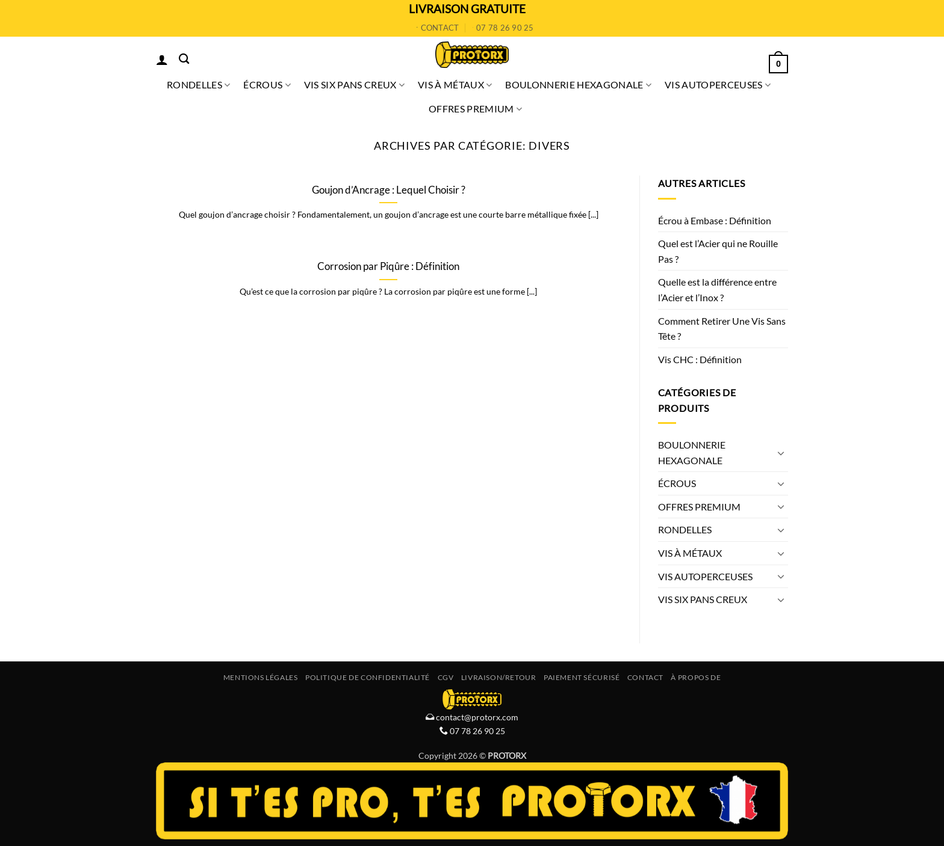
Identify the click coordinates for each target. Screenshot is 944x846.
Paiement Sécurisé (582, 677)
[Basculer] (781, 453)
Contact (645, 677)
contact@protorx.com (476, 717)
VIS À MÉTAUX (455, 85)
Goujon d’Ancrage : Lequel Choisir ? (388, 190)
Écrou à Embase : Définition (714, 220)
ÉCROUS (266, 85)
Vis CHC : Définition (700, 359)
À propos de (696, 677)
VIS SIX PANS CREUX (354, 85)
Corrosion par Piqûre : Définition (388, 266)
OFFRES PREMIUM (475, 109)
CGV (446, 677)
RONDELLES (198, 85)
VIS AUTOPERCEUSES (718, 85)
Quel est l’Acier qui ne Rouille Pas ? (718, 251)
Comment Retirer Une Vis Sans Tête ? (722, 328)
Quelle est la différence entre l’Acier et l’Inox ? (717, 289)
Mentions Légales (260, 677)
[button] (162, 59)
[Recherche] (184, 59)
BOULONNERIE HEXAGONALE (578, 85)
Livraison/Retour (498, 677)
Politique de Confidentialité (367, 677)
